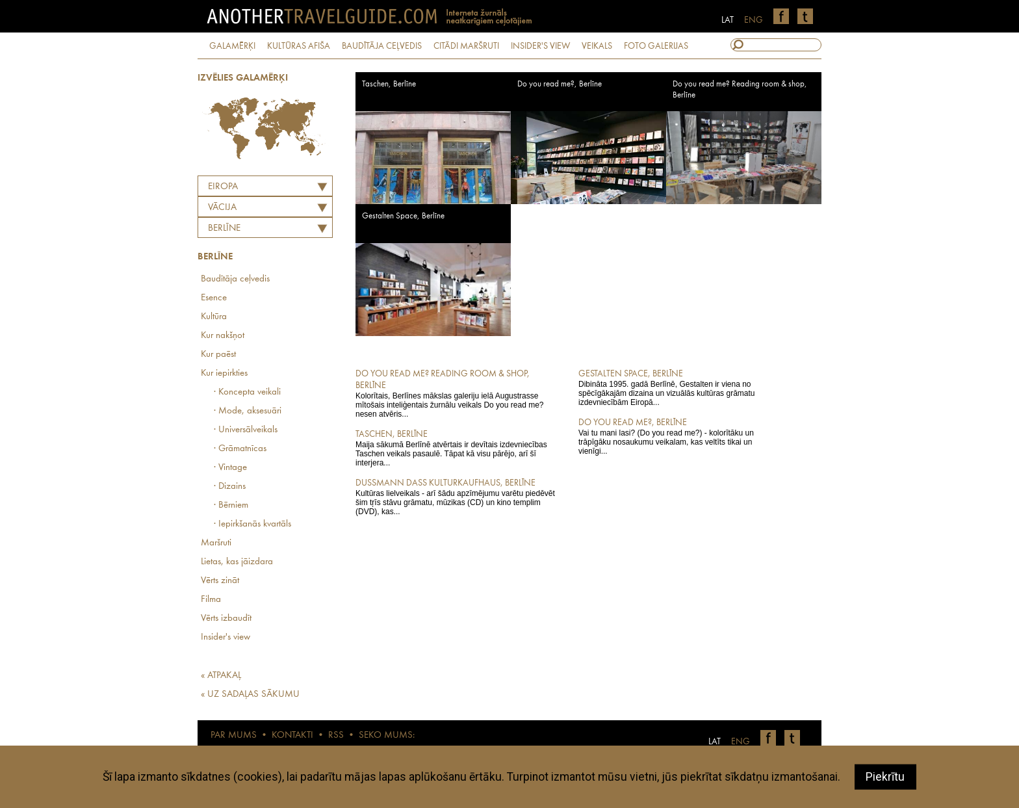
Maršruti (216, 543)
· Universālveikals (245, 430)
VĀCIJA (222, 208)
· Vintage (230, 468)
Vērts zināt (220, 581)
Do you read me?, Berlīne (559, 84)
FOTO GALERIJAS (656, 46)
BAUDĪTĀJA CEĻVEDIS (382, 46)
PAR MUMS (234, 735)
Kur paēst (218, 354)
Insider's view (225, 637)
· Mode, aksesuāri (247, 411)
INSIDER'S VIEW (540, 46)
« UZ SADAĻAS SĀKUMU (250, 694)
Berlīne (224, 228)
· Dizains (230, 486)
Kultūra (214, 317)
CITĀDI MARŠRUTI (466, 46)
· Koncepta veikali (247, 392)
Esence (214, 298)
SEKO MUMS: (387, 735)
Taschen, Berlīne (389, 84)
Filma (211, 600)
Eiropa (223, 187)
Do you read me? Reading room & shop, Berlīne (740, 89)
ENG (753, 20)
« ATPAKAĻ (221, 676)
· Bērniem (231, 505)
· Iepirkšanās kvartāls (252, 524)
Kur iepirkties (224, 373)
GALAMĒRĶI (232, 46)
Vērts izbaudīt (226, 618)
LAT (727, 20)
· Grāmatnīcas (240, 449)
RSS (336, 735)
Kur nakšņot (222, 336)
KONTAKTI (292, 735)
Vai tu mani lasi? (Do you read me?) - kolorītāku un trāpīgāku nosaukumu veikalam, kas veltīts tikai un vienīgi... (680, 436)
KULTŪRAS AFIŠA (298, 46)
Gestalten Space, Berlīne (403, 216)
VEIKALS (597, 46)
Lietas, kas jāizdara (237, 562)
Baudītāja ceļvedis (235, 279)
